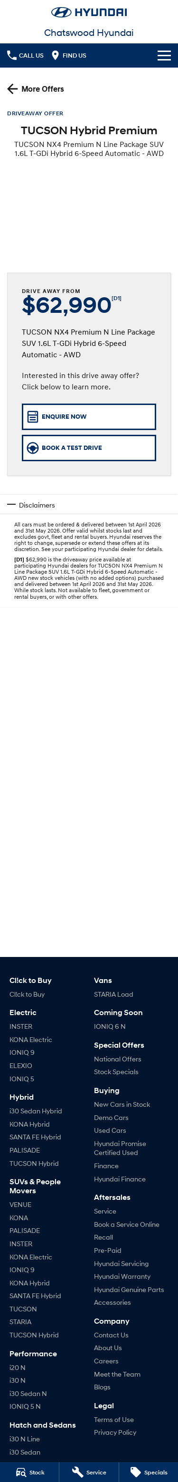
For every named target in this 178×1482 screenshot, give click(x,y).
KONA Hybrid (29, 1124)
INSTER (20, 1026)
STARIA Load (113, 994)
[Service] (88, 1472)
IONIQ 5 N (25, 1406)
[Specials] (148, 1472)
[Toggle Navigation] (164, 55)
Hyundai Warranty (122, 1276)
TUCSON (23, 1309)
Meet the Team (117, 1374)
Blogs (102, 1387)
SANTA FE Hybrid (35, 1137)
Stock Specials (116, 1072)
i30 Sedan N (28, 1393)
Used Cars (110, 1130)
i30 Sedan (24, 1452)
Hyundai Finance (120, 1179)
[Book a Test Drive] (89, 448)
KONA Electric (30, 1039)
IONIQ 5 (21, 1079)
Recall (103, 1237)
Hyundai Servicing (121, 1263)
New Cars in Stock (122, 1104)
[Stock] (29, 1472)
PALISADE (24, 1150)
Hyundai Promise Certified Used (120, 1148)
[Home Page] (89, 12)
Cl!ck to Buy (27, 994)
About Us (108, 1348)
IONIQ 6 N (110, 1026)
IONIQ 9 (22, 1052)
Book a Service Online (126, 1224)
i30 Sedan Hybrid (35, 1111)
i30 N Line (24, 1439)
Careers (106, 1361)
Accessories (112, 1302)
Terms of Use (114, 1419)
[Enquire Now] (89, 417)
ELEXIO (20, 1065)
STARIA (20, 1322)
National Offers (117, 1059)
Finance (106, 1166)
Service (105, 1211)
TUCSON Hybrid (34, 1163)
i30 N (17, 1380)
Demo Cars (111, 1117)
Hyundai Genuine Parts (129, 1289)
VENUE (20, 1204)
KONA (18, 1218)
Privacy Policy (115, 1432)
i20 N (17, 1367)
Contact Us (111, 1335)
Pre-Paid (108, 1250)
